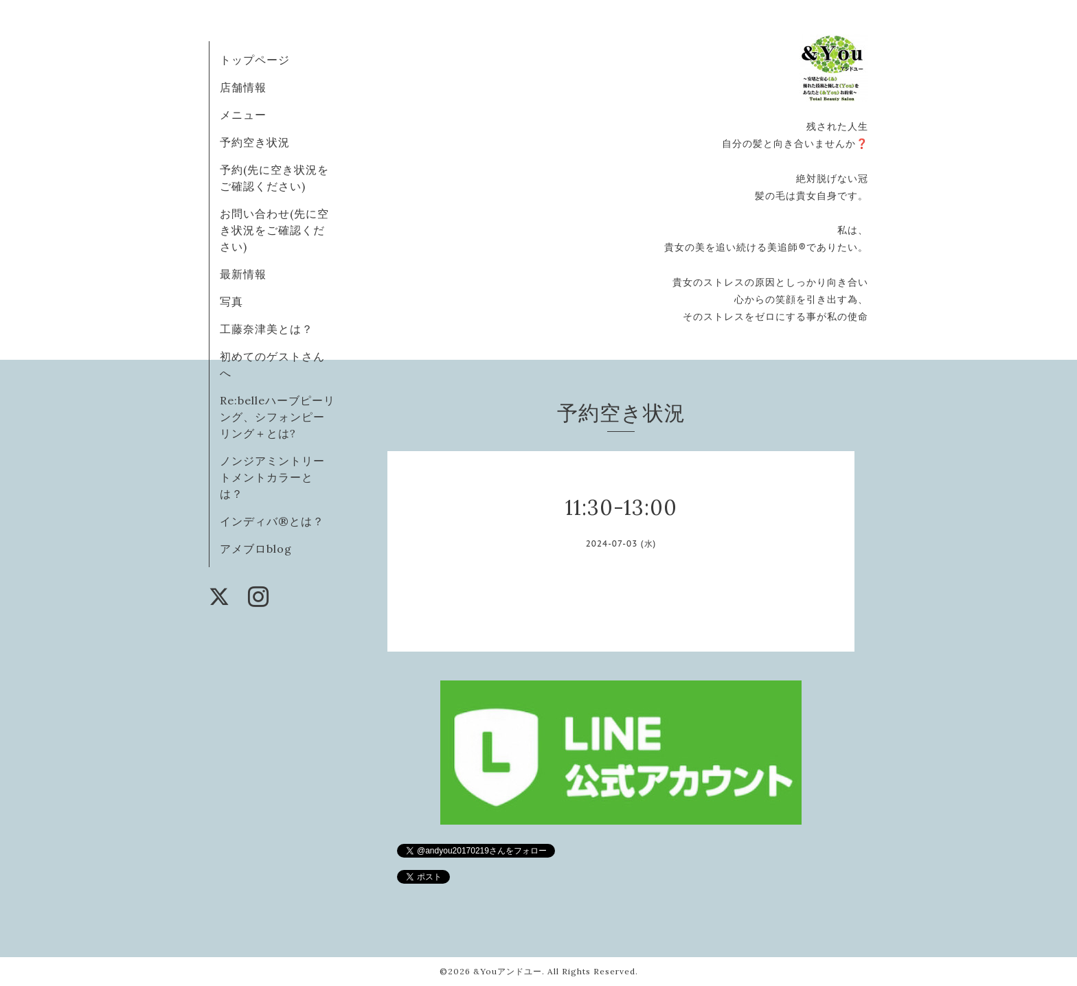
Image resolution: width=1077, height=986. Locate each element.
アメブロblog (256, 548)
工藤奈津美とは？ (266, 329)
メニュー (243, 115)
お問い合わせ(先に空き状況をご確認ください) (274, 230)
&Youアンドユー (507, 971)
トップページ (255, 60)
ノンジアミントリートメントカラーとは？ (272, 477)
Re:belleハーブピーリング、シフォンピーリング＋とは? (277, 416)
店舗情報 (243, 87)
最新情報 (243, 274)
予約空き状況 (255, 142)
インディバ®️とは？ (272, 521)
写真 (231, 301)
